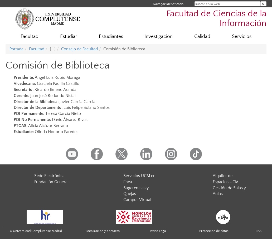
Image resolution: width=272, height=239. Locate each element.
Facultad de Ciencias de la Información (216, 18)
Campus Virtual (137, 199)
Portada (16, 49)
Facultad (29, 36)
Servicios (241, 36)
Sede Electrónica (49, 175)
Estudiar (68, 36)
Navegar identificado (168, 4)
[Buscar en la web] (263, 3)
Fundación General (51, 181)
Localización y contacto (103, 231)
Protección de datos (214, 231)
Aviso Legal (158, 231)
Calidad (202, 36)
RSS (258, 231)
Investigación (158, 36)
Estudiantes (111, 36)
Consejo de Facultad (79, 49)
